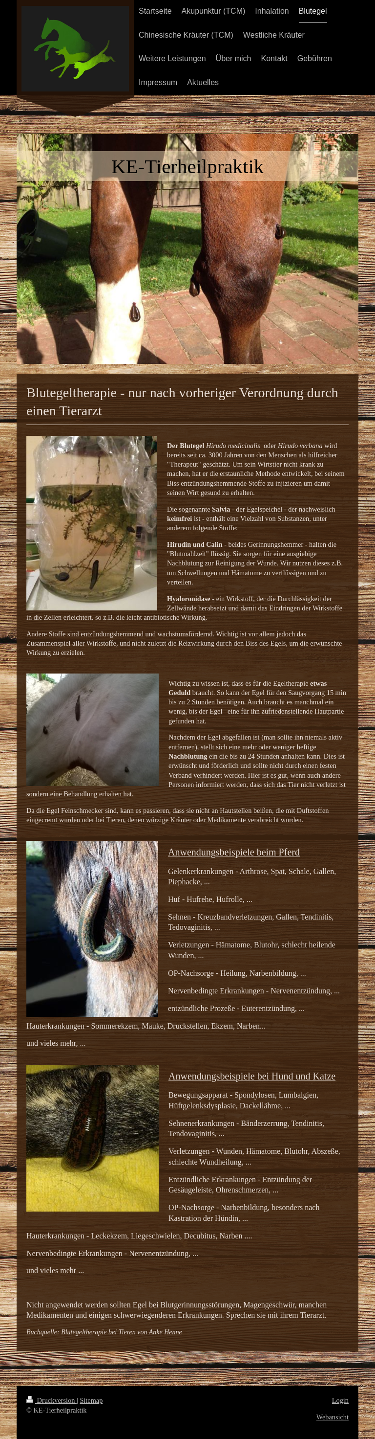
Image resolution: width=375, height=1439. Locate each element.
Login (340, 1400)
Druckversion (51, 1400)
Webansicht (332, 1417)
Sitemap (91, 1400)
